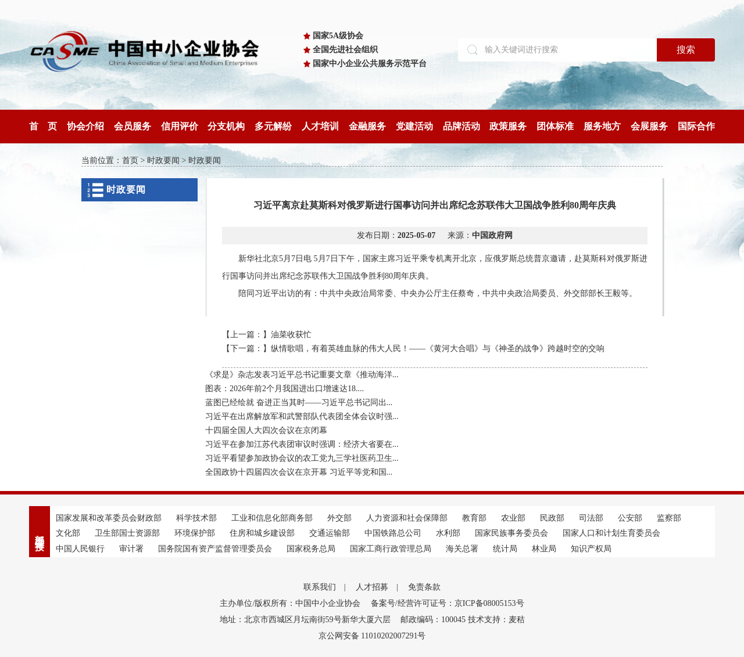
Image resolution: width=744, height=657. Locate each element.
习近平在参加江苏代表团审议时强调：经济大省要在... (302, 444)
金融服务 (367, 126)
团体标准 (555, 126)
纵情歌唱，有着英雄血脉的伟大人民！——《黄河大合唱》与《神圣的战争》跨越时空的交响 (437, 348)
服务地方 (602, 126)
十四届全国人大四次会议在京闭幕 (266, 430)
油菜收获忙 (291, 334)
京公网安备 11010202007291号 (372, 635)
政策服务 (508, 126)
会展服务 (649, 126)
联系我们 (319, 587)
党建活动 (414, 126)
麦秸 (517, 619)
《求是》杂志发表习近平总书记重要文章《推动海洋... (302, 374)
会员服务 (132, 126)
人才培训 (320, 126)
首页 (130, 160)
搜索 (686, 50)
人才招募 (372, 587)
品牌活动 (461, 126)
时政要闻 (163, 160)
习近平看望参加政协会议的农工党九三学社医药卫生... (302, 458)
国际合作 (696, 126)
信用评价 (179, 126)
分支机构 (226, 126)
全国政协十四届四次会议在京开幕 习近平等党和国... (298, 472)
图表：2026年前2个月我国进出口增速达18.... (284, 388)
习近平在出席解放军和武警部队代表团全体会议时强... (302, 416)
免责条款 (424, 587)
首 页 (43, 126)
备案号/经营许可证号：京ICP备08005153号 (447, 603)
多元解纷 (273, 126)
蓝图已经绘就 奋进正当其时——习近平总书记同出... (298, 402)
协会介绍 (85, 126)
